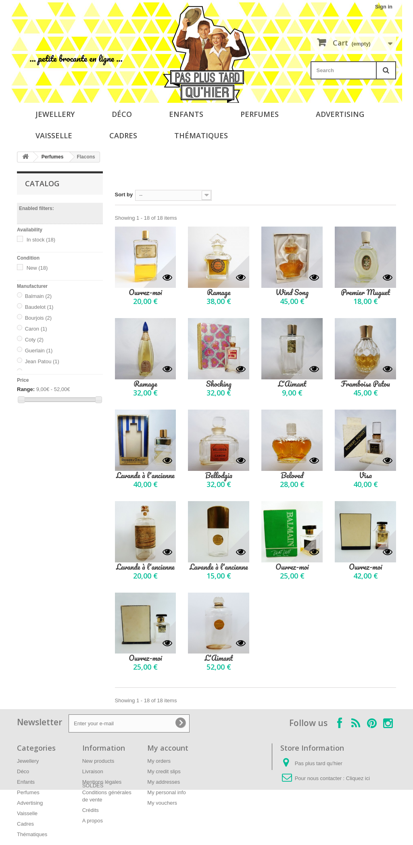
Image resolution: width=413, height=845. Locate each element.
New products (98, 761)
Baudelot (39, 307)
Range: (26, 389)
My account (167, 748)
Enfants (186, 114)
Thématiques (201, 135)
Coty (34, 340)
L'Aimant (292, 384)
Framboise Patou (365, 384)
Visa (365, 475)
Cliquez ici (358, 778)
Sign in (383, 7)
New (37, 268)
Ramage (218, 292)
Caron (36, 329)
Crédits (90, 810)
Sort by (124, 194)
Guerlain (39, 351)
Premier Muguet (365, 292)
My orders (159, 761)
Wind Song (292, 292)
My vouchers (162, 803)
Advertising (340, 114)
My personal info (166, 792)
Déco (122, 114)
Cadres (123, 135)
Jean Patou (42, 361)
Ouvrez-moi (145, 292)
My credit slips (163, 771)
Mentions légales (102, 782)
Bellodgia (218, 475)
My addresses (163, 782)
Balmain (38, 296)
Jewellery (55, 114)
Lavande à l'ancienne (145, 475)
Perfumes (259, 114)
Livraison (92, 771)
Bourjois (38, 318)
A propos (92, 821)
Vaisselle (53, 135)
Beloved (292, 475)
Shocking (219, 384)
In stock (41, 240)
